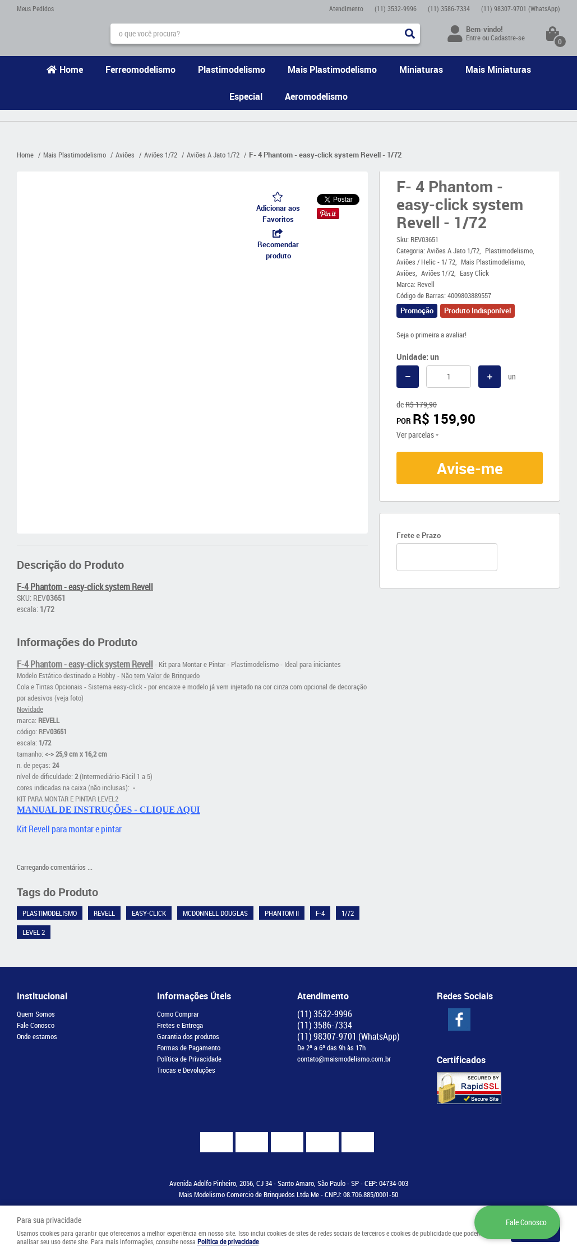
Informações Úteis (194, 996)
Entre (473, 38)
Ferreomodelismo (140, 69)
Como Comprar (178, 1014)
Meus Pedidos (35, 8)
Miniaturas (421, 69)
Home (71, 69)
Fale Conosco (35, 1025)
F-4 (320, 913)
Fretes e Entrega (180, 1025)
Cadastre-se (508, 38)
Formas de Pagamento (188, 1047)
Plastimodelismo (231, 69)
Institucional (42, 996)
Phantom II (282, 913)
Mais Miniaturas (498, 69)
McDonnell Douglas (215, 913)
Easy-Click (149, 913)
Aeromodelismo (316, 96)
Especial (245, 96)
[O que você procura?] (410, 34)
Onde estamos (37, 1036)
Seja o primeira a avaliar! (431, 335)
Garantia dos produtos (188, 1036)
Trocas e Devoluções (186, 1070)
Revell (104, 913)
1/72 (347, 913)
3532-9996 (396, 8)
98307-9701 (520, 8)
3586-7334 (449, 8)
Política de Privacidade (189, 1059)
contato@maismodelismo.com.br (344, 1059)
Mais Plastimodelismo (332, 69)
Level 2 (33, 932)
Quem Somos (36, 1014)
